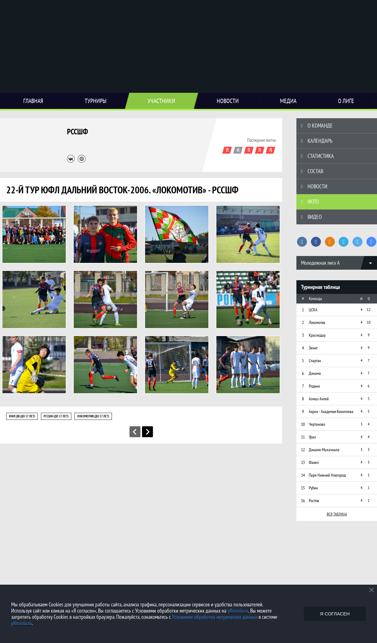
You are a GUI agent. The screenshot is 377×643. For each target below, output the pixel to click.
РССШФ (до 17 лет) (56, 416)
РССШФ (77, 132)
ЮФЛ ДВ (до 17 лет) (22, 416)
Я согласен (335, 613)
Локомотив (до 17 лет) (93, 416)
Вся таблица (337, 514)
